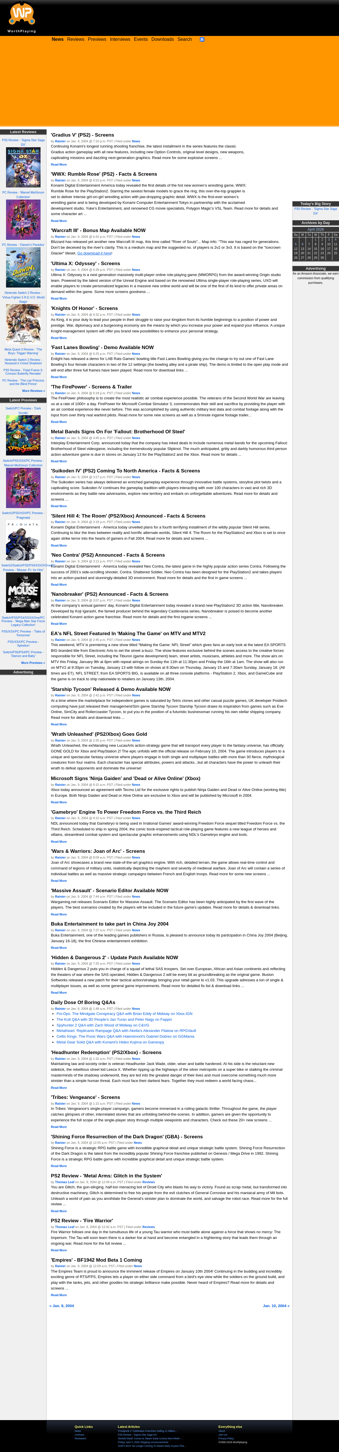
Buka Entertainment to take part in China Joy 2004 (109, 924)
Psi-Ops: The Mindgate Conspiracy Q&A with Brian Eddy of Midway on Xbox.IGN (125, 1014)
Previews (97, 39)
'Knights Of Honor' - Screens (84, 308)
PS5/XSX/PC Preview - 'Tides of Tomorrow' (23, 633)
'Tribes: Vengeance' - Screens (85, 1097)
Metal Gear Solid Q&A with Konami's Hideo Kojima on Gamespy (110, 1042)
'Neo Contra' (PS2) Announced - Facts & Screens (108, 555)
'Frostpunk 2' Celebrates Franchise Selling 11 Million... (147, 1431)
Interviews (120, 39)
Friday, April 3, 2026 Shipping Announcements (143, 1442)
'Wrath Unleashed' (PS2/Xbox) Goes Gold (99, 734)
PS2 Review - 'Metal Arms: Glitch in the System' (106, 1176)
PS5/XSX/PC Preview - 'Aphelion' (23, 643)
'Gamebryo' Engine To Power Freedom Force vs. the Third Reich (126, 812)
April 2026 (316, 229)
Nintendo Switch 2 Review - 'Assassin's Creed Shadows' (23, 361)
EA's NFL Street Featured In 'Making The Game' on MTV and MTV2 (128, 633)
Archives (79, 1434)
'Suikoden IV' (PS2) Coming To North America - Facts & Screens (125, 471)
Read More (59, 164)
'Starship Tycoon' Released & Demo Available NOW (111, 689)
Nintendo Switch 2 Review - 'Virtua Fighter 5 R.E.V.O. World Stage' (23, 297)
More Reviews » (33, 390)
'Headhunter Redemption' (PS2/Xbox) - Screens (106, 1052)
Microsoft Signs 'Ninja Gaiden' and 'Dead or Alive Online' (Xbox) (125, 778)
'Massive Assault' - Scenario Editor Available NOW (109, 890)
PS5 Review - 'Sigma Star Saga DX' (137, 1434)
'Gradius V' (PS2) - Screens (82, 135)
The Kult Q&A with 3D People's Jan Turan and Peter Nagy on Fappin (114, 1019)
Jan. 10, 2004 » (276, 1306)
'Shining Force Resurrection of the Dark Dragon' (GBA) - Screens (127, 1136)
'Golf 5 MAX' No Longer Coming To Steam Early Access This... (152, 1446)
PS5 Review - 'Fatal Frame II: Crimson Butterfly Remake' (23, 372)
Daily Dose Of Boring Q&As (83, 1002)
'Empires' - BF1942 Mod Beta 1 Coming (96, 1260)
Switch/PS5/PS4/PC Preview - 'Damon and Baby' (23, 654)
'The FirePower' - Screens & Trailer (91, 387)
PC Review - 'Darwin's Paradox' (23, 244)
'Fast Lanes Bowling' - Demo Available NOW (102, 347)
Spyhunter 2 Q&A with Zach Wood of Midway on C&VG (103, 1025)
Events (141, 39)
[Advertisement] (169, 86)
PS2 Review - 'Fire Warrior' (82, 1220)
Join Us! (223, 1434)
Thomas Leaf (64, 1182)
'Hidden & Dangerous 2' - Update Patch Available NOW (114, 957)
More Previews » (33, 662)
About (222, 1431)
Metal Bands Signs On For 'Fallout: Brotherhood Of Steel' (118, 431)
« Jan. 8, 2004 (61, 1306)
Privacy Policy (226, 1438)
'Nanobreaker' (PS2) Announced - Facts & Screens (109, 594)
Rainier (60, 141)
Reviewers (80, 1438)
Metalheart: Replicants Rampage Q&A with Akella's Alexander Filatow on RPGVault (126, 1030)
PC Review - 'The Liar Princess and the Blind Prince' (23, 382)
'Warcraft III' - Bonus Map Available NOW (98, 230)
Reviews (76, 39)
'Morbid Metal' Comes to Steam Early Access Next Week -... (150, 1438)
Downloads (163, 39)
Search (184, 39)
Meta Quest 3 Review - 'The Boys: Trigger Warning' (23, 351)
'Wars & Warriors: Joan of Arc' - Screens (98, 851)
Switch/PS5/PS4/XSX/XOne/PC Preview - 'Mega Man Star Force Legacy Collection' (23, 621)
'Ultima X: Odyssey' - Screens (85, 263)
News (136, 141)
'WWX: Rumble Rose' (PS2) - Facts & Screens (104, 174)
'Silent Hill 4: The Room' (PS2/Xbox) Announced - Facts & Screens (128, 516)
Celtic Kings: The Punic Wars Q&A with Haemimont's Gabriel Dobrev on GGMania (125, 1036)
